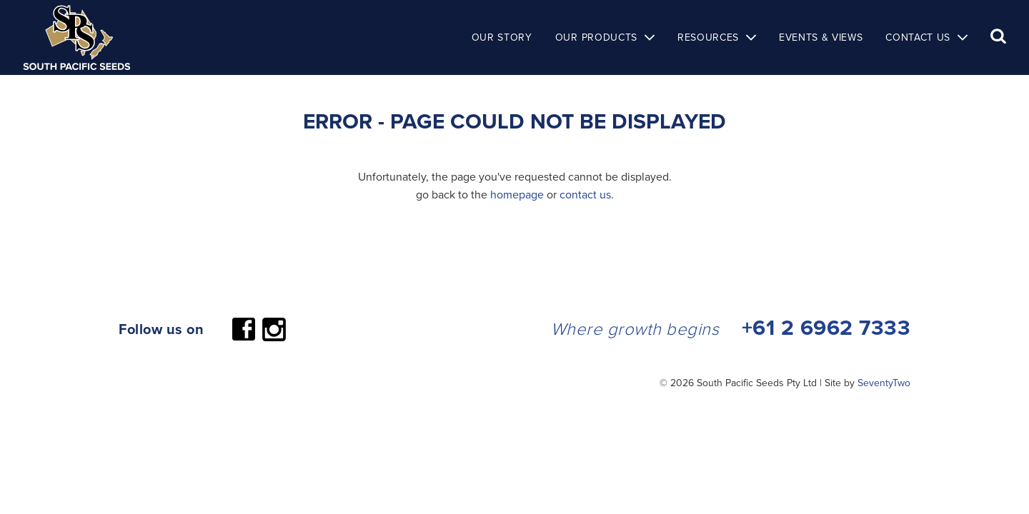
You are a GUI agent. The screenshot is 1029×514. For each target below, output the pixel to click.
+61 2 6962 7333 (826, 327)
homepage (517, 194)
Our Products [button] (596, 37)
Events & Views (821, 37)
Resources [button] (708, 37)
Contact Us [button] (917, 37)
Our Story (502, 37)
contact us (585, 194)
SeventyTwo (884, 383)
